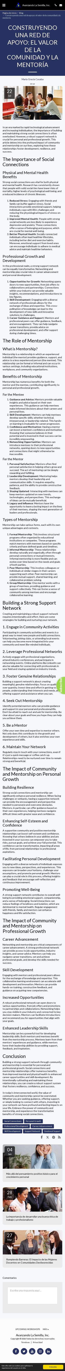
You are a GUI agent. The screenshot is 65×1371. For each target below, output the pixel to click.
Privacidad (37, 1342)
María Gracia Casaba (33, 79)
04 (10, 1151)
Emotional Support (52, 1131)
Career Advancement (42, 1126)
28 (10, 1194)
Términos (25, 1342)
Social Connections (12, 1121)
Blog (21, 13)
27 (10, 1237)
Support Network (32, 1131)
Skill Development (12, 1131)
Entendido (53, 1367)
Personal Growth (33, 1121)
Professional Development (16, 1126)
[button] (4, 5)
